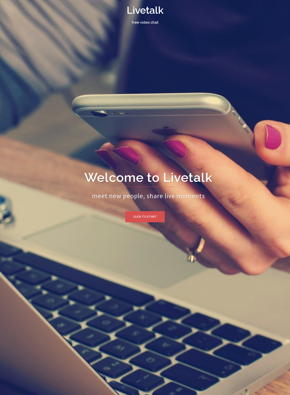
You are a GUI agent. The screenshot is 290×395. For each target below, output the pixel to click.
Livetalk (145, 10)
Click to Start (145, 216)
